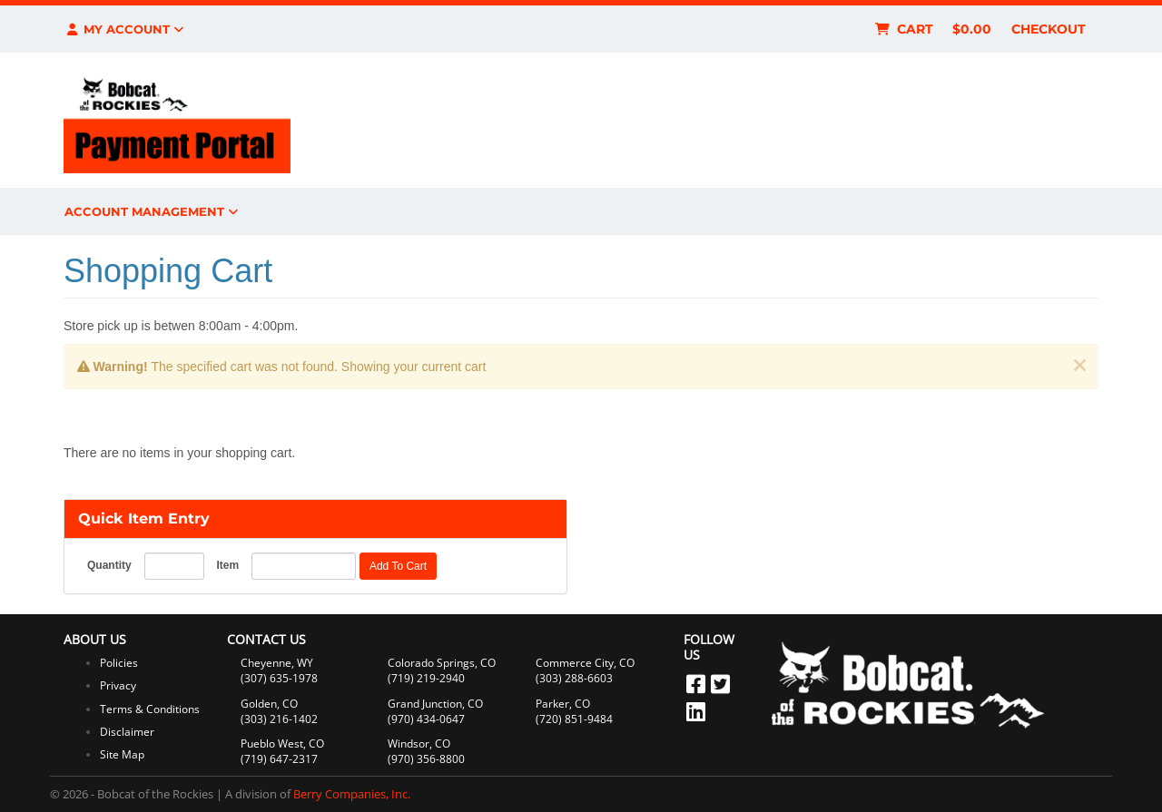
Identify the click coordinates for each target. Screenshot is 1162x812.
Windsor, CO (419, 743)
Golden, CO (269, 703)
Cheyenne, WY (277, 662)
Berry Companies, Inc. (351, 794)
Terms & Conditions (150, 709)
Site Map (122, 754)
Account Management (151, 211)
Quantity (109, 565)
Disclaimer (127, 731)
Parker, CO (563, 703)
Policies (119, 662)
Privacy (118, 685)
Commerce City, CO (585, 662)
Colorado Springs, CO (442, 662)
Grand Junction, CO (435, 703)
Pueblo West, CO (282, 743)
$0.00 (971, 29)
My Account (123, 29)
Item (227, 565)
